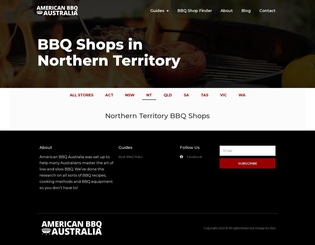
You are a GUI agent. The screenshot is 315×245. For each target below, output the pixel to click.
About (227, 10)
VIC (223, 95)
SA (186, 95)
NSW (130, 95)
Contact (267, 10)
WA (242, 95)
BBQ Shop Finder (194, 10)
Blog (246, 10)
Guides (159, 11)
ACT (109, 95)
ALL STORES (81, 95)
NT (149, 95)
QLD (168, 95)
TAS (204, 95)
